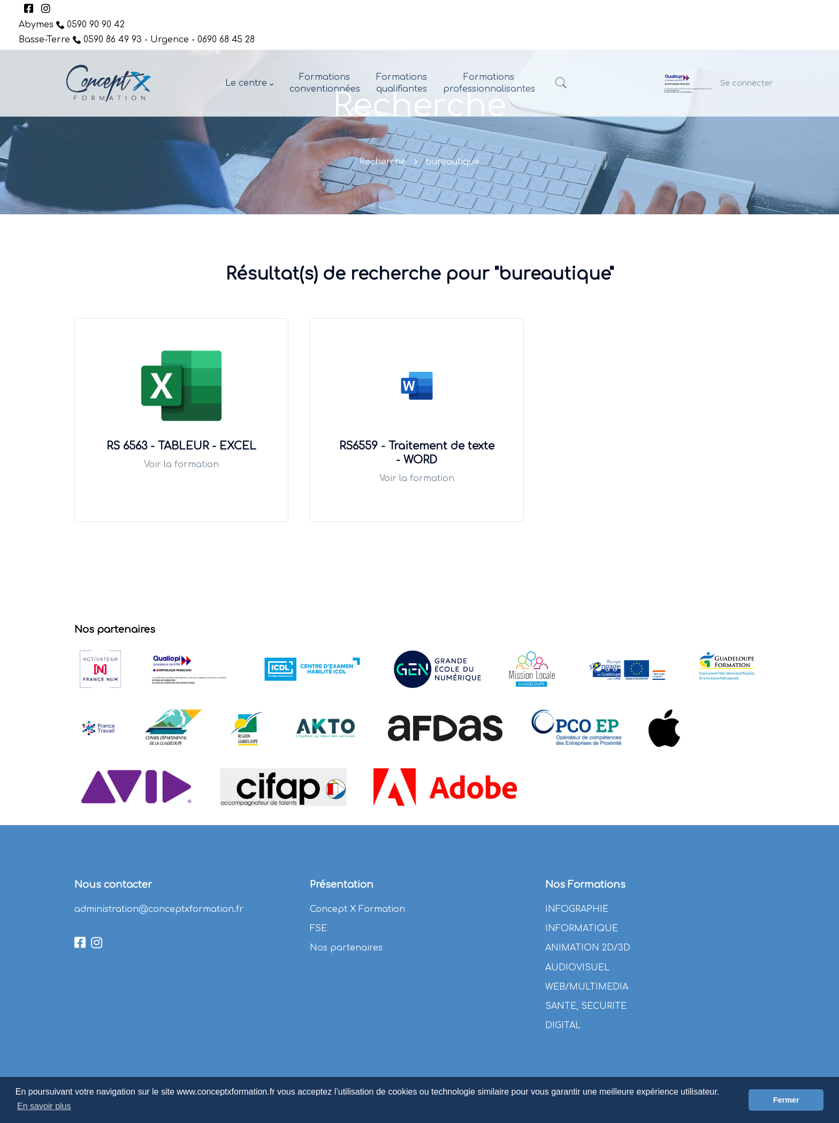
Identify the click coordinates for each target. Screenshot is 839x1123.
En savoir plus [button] (44, 1106)
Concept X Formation (357, 909)
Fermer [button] (786, 1100)
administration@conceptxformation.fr (158, 909)
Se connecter (746, 83)
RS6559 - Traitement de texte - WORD (416, 453)
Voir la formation (181, 464)
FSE (318, 928)
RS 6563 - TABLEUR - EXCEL (181, 446)
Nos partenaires (346, 948)
